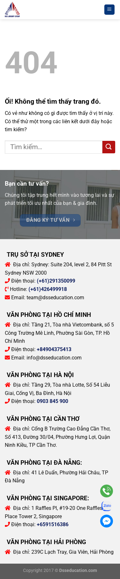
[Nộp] (108, 147)
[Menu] (109, 9)
